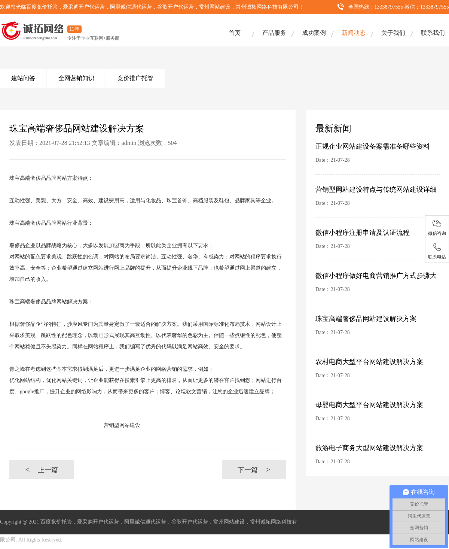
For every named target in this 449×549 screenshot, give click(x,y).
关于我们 (393, 33)
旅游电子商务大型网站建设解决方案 (369, 448)
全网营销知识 (76, 78)
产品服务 (274, 33)
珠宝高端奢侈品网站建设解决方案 (365, 318)
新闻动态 (354, 33)
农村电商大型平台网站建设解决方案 (369, 362)
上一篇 (41, 469)
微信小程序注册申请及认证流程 (362, 232)
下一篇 (254, 469)
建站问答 (23, 78)
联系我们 (433, 33)
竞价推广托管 (135, 78)
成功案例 (314, 33)
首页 (235, 33)
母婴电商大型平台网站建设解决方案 (369, 405)
